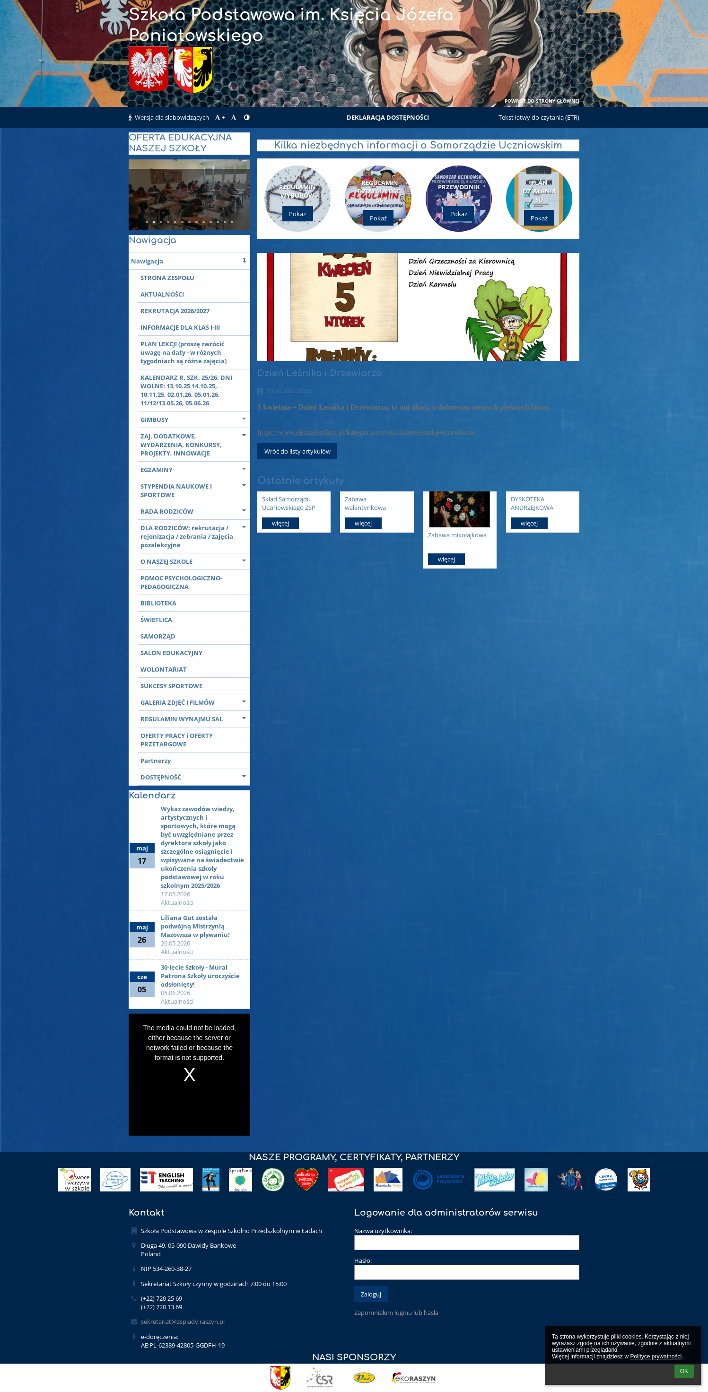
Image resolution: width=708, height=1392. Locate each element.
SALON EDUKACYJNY (171, 652)
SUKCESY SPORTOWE (171, 686)
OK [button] (684, 1371)
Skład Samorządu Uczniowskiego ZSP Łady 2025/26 (288, 503)
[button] (246, 117)
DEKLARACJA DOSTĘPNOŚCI (388, 117)
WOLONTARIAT (163, 669)
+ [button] (219, 117)
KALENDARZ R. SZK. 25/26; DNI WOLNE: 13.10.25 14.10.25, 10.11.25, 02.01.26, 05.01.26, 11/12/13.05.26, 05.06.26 (186, 390)
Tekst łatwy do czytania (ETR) (538, 117)
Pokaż (297, 214)
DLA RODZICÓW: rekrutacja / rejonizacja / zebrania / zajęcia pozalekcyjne (195, 535)
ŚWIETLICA (156, 619)
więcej (280, 523)
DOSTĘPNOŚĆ (195, 776)
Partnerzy (155, 760)
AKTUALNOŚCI (162, 294)
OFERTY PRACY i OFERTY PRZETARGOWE (176, 739)
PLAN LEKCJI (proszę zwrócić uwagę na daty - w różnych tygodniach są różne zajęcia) (183, 352)
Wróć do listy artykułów (297, 451)
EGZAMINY (195, 469)
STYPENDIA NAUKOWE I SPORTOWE (195, 489)
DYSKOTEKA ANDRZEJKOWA (532, 503)
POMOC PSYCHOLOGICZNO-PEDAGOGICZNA (181, 582)
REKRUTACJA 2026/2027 (175, 310)
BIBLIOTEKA (158, 603)
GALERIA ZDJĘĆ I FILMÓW (195, 701)
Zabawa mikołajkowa (457, 535)
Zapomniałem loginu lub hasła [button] (396, 1312)
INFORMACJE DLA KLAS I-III (180, 327)
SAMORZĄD (157, 636)
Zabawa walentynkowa (365, 503)
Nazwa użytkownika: (383, 1230)
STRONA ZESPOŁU (167, 277)
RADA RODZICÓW (195, 510)
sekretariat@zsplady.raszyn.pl (183, 1321)
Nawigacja (190, 260)
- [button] (234, 117)
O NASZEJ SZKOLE (195, 560)
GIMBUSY (195, 418)
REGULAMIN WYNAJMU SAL (195, 718)
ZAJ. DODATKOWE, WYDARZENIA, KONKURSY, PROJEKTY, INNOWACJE (195, 443)
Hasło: (363, 1260)
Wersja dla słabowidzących (169, 117)
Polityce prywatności (656, 1356)
